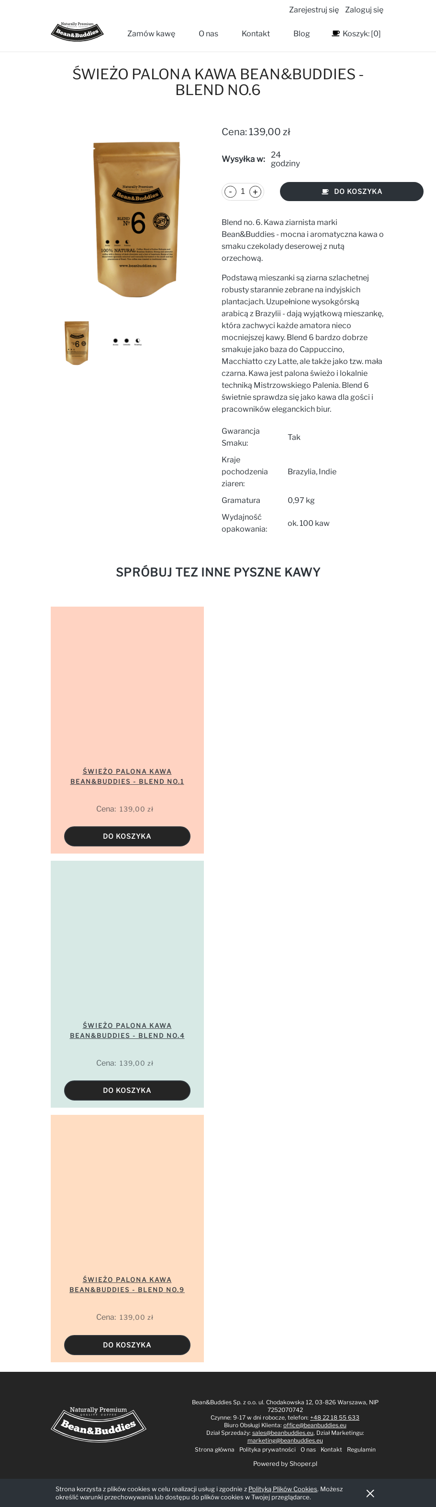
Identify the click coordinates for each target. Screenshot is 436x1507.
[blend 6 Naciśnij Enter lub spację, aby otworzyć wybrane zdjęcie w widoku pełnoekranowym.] (133, 218)
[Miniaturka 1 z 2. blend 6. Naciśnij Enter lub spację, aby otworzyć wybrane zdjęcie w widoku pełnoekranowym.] (75, 342)
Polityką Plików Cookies (282, 1489)
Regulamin (361, 1449)
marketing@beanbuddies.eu (285, 1440)
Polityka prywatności (267, 1449)
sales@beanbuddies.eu (282, 1432)
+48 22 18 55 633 (334, 1417)
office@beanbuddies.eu (315, 1425)
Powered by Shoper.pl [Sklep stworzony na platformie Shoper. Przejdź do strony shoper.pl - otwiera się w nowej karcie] (285, 1463)
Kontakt (331, 1449)
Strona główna (215, 1449)
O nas (308, 1449)
